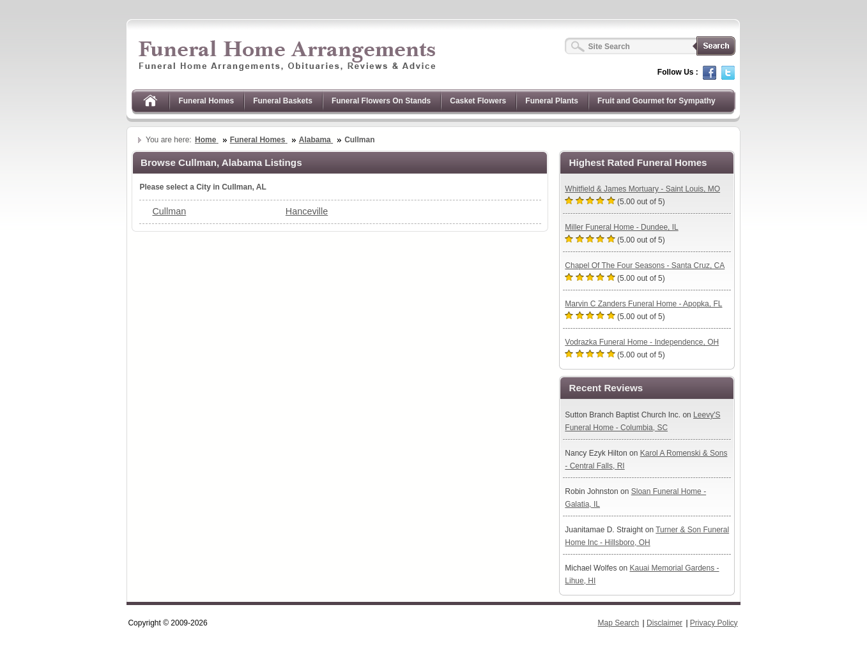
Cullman (169, 211)
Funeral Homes (206, 100)
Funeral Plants (551, 100)
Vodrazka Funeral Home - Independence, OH (642, 342)
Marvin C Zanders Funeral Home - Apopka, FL (643, 303)
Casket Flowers (478, 100)
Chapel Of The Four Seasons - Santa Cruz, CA (645, 265)
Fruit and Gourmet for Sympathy (656, 100)
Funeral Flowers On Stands (381, 100)
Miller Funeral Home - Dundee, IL (621, 227)
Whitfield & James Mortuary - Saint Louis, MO (642, 188)
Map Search (619, 622)
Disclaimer (664, 622)
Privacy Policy (714, 622)
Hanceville (307, 211)
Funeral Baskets (282, 100)
